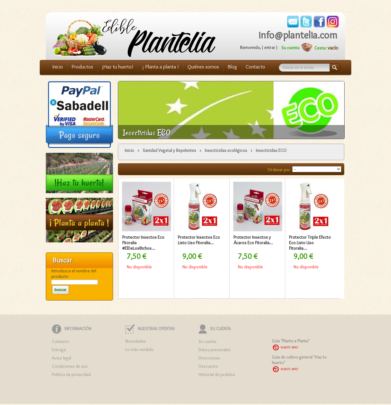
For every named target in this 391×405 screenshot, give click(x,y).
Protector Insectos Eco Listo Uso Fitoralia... (199, 239)
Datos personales (215, 349)
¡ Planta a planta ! (160, 67)
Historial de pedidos (217, 374)
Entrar (269, 47)
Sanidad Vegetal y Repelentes (169, 150)
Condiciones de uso (70, 366)
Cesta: (320, 48)
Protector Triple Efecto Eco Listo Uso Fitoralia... (310, 242)
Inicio (58, 67)
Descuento (208, 366)
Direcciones (209, 358)
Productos (82, 67)
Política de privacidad (71, 374)
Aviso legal (61, 358)
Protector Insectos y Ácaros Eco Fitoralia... (253, 239)
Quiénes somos (203, 67)
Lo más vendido (139, 349)
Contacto (255, 67)
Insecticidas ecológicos (226, 150)
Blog (232, 67)
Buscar (338, 67)
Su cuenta (290, 47)
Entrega (59, 349)
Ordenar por (279, 169)
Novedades (135, 341)
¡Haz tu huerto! (117, 67)
